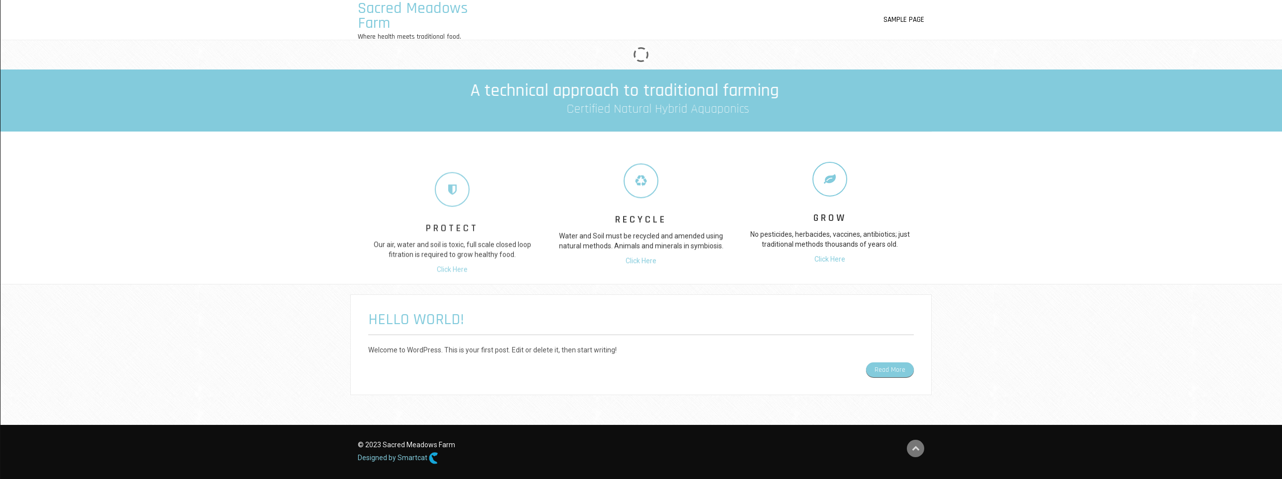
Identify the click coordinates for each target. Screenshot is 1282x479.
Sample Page (903, 19)
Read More (890, 369)
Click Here (452, 307)
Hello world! (416, 319)
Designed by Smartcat (398, 458)
